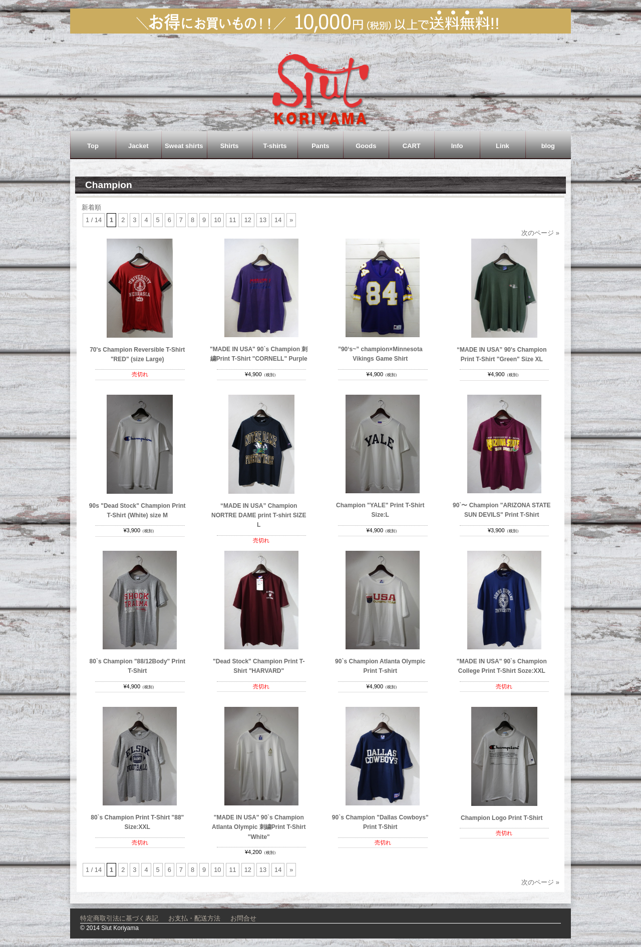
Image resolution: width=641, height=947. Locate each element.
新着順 (91, 207)
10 (217, 220)
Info (457, 146)
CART (412, 146)
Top (93, 146)
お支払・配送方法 (194, 918)
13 (262, 220)
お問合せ (243, 918)
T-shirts (275, 146)
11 (232, 220)
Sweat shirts (184, 146)
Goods (366, 146)
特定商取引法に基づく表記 (119, 918)
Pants (320, 146)
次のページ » (540, 233)
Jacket (138, 146)
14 (277, 220)
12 (247, 220)
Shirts (229, 146)
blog (548, 146)
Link (502, 146)
